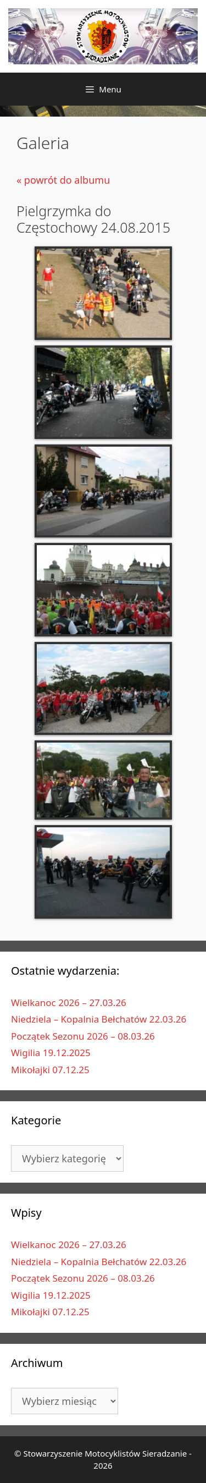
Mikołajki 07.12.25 (50, 1069)
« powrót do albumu (63, 179)
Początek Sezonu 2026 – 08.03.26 (83, 1036)
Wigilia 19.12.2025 (51, 1052)
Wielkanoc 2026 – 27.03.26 (68, 1002)
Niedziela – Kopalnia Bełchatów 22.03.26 (98, 1019)
